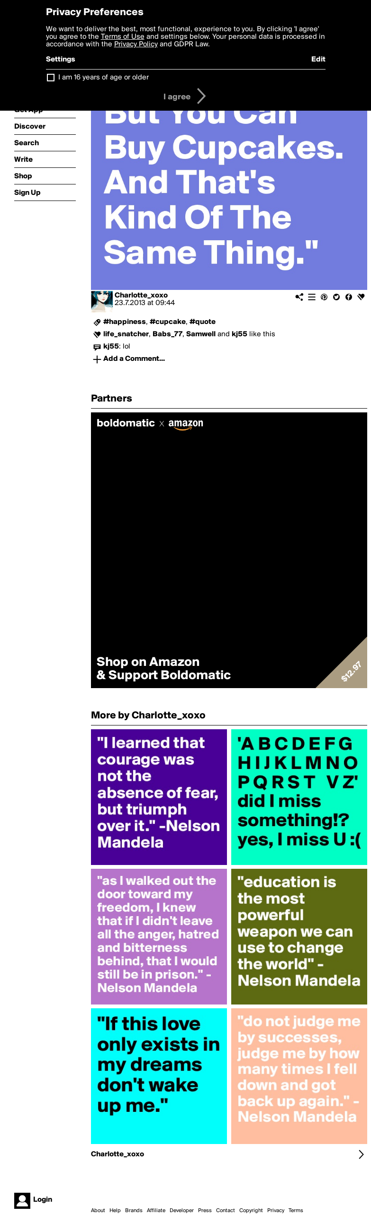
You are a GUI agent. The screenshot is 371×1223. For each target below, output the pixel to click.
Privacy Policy (136, 44)
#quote (203, 322)
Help (115, 1211)
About (98, 1211)
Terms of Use (123, 37)
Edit (318, 59)
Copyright (251, 1211)
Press (205, 1211)
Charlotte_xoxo (141, 295)
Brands (134, 1211)
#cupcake (168, 322)
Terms (296, 1211)
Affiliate (156, 1211)
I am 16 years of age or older (103, 77)
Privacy (275, 1211)
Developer (182, 1211)
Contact (225, 1211)
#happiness (124, 322)
